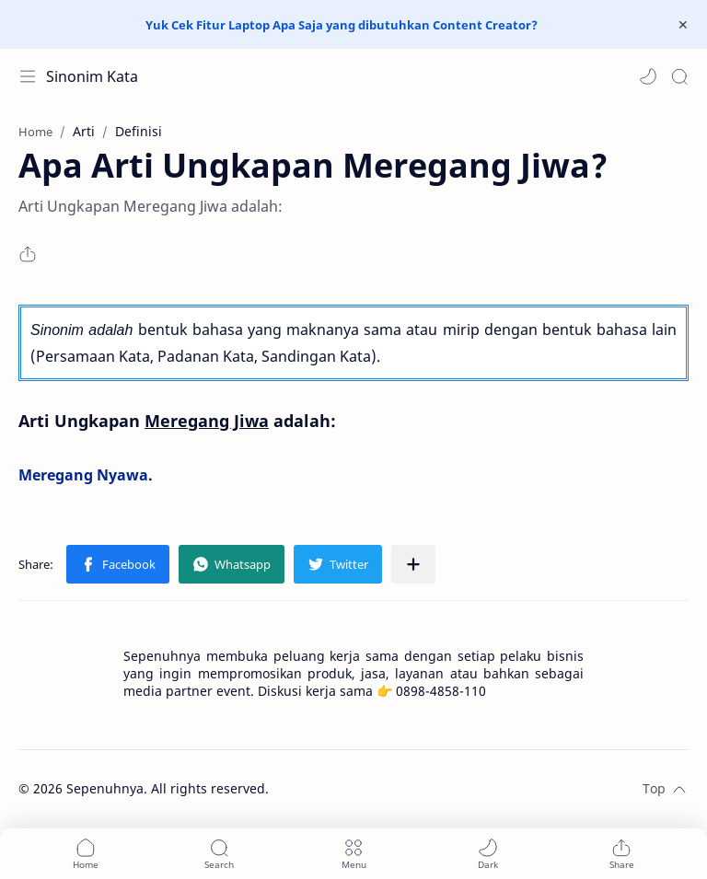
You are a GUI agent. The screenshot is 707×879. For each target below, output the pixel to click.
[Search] (679, 76)
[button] (648, 76)
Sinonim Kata (92, 76)
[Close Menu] (683, 25)
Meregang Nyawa (83, 475)
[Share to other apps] (413, 564)
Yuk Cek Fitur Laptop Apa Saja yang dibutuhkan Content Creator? (341, 25)
